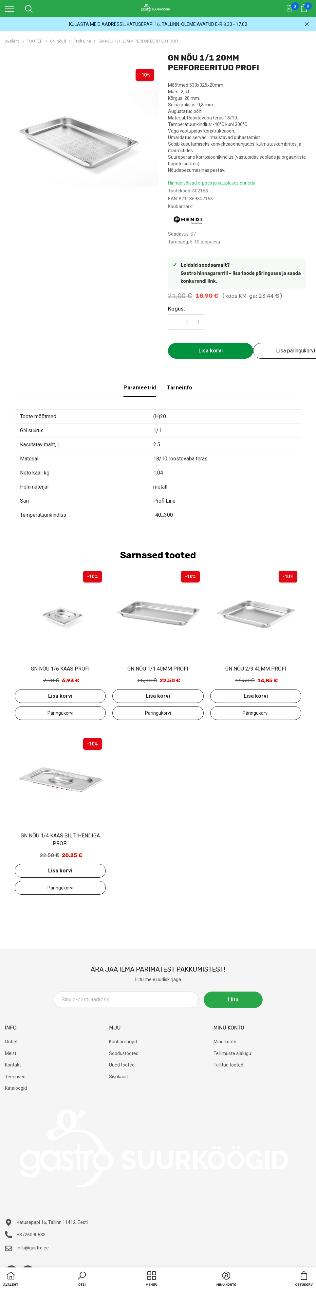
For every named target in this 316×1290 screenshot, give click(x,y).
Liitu (233, 999)
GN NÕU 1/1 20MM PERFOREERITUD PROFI (138, 41)
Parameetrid (139, 388)
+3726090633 (31, 1234)
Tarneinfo (180, 388)
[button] (82, 1279)
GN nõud (58, 41)
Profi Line (82, 41)
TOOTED (35, 41)
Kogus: (176, 309)
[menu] (9, 8)
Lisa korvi (210, 351)
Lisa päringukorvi (60, 713)
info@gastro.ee (33, 1247)
